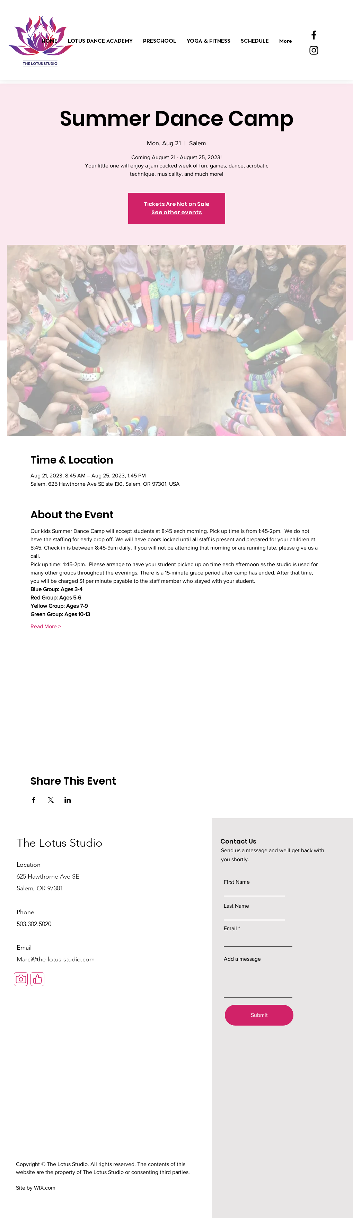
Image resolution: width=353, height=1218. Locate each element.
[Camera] (21, 979)
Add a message (242, 959)
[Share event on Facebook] (33, 800)
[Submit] (259, 1015)
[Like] (37, 979)
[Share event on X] (50, 800)
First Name (237, 882)
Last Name (236, 906)
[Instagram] (314, 50)
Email (230, 928)
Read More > (45, 626)
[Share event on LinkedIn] (67, 800)
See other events (176, 212)
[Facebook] (314, 35)
